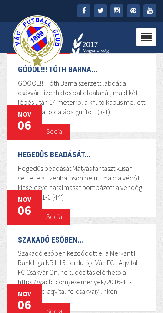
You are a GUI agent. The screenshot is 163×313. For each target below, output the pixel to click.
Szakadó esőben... (51, 239)
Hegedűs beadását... (54, 154)
